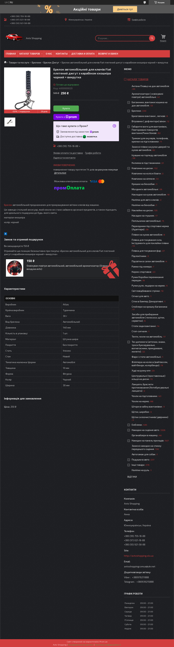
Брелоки (36, 62)
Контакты (62, 53)
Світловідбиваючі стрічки (146, 290)
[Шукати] (152, 38)
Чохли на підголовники (144, 396)
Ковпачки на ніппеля (143, 178)
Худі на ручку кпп (141, 370)
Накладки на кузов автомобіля (149, 194)
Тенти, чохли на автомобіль (147, 336)
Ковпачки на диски (142, 168)
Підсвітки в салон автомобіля (148, 261)
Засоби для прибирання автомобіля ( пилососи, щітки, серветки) (148, 317)
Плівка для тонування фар (146, 250)
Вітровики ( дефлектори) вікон (149, 121)
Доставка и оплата (83, 53)
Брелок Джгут (51, 62)
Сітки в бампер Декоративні (147, 301)
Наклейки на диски (142, 210)
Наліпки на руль (140, 470)
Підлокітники (139, 256)
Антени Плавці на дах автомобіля (150, 86)
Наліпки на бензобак (143, 205)
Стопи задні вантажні (144, 326)
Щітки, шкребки (140, 411)
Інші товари (138, 464)
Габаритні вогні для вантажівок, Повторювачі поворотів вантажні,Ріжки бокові (149, 129)
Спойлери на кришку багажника (149, 306)
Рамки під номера (142, 266)
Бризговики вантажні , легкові (148, 116)
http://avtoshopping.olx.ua (138, 555)
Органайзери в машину (145, 435)
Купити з (66, 117)
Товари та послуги (19, 62)
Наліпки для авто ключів (145, 199)
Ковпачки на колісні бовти (146, 173)
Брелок (8, 204)
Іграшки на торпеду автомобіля (149, 155)
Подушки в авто (140, 459)
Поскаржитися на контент (80, 644)
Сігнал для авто (140, 296)
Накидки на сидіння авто (145, 430)
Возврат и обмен (108, 53)
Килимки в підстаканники (146, 162)
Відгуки (132, 476)
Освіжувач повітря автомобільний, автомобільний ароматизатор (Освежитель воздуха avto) (70, 267)
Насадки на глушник (143, 215)
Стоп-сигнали (139, 331)
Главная (11, 53)
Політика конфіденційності (108, 644)
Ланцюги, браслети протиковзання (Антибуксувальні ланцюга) (150, 387)
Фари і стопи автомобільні (146, 356)
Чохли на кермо (140, 401)
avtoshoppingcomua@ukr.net (139, 566)
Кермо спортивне (141, 271)
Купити (66, 108)
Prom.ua (103, 641)
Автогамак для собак (143, 454)
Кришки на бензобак (143, 183)
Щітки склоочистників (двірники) (150, 417)
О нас (49, 53)
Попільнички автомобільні (146, 220)
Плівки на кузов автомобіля (147, 234)
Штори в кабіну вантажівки (147, 406)
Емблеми (137, 424)
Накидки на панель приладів (148, 440)
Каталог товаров (29, 53)
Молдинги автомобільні (145, 189)
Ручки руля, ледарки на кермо (148, 285)
